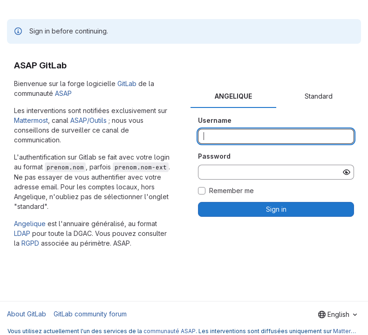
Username (215, 120)
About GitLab (26, 314)
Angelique (30, 224)
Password (214, 156)
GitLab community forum (90, 314)
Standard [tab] (319, 96)
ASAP (63, 93)
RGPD (30, 243)
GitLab (126, 83)
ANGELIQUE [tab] (233, 96)
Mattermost (31, 120)
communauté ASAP (169, 331)
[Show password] (346, 172)
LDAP (22, 233)
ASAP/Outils (88, 120)
